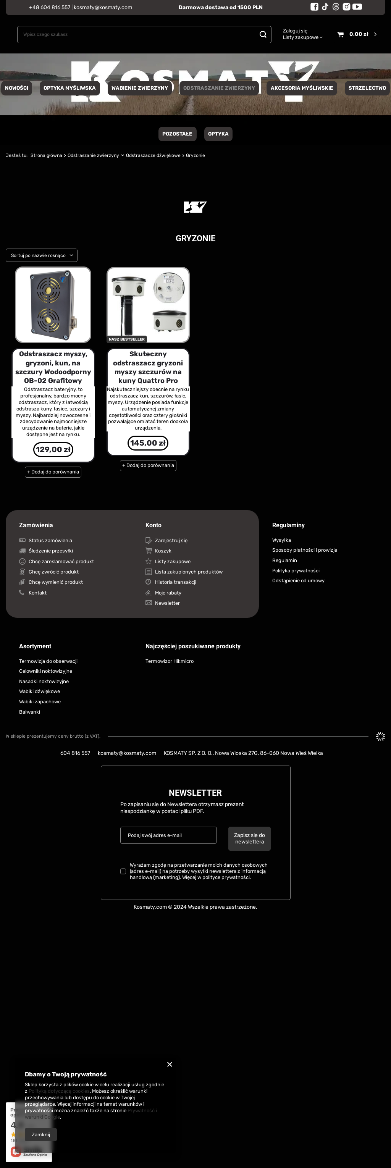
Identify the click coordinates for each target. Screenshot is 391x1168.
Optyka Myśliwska (70, 88)
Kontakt (38, 593)
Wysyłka (281, 540)
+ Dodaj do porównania (53, 472)
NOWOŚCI (16, 88)
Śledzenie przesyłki (51, 551)
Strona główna (46, 155)
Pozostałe (177, 134)
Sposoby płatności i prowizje (304, 550)
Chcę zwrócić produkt (54, 572)
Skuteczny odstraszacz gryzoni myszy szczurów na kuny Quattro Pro (148, 367)
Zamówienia (36, 525)
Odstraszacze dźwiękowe (153, 155)
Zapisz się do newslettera (249, 838)
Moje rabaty (168, 593)
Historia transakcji (175, 582)
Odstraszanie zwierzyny (219, 88)
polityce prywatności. (226, 877)
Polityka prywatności (296, 570)
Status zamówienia (50, 540)
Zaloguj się (295, 31)
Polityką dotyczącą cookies (59, 1091)
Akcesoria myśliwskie (302, 88)
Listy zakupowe (300, 37)
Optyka (218, 134)
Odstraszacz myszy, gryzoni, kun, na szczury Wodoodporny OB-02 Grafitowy (53, 367)
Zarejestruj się (171, 540)
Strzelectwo (367, 88)
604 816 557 (75, 753)
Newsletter (167, 603)
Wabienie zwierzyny (139, 88)
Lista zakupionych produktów (189, 572)
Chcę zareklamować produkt (61, 561)
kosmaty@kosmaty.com (103, 7)
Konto (153, 525)
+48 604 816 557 (49, 7)
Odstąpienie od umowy (298, 580)
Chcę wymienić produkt (56, 582)
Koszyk (163, 551)
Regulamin (284, 560)
